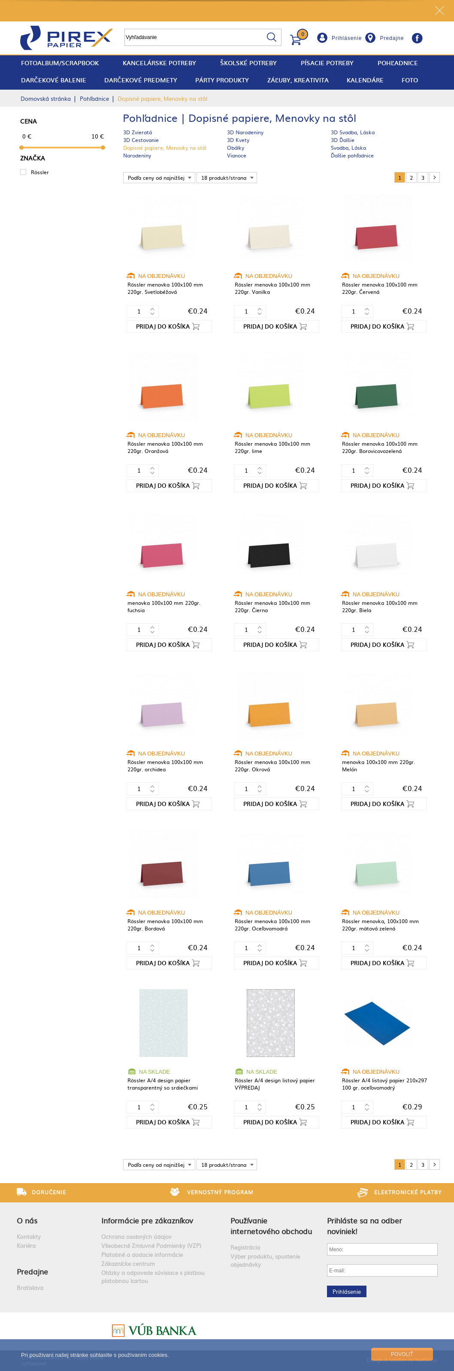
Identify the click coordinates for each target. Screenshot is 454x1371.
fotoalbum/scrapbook (60, 62)
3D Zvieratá (137, 132)
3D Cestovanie (141, 140)
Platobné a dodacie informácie (142, 1254)
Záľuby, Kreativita (298, 80)
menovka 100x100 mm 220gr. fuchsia (163, 606)
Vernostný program (220, 1192)
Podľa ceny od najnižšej (156, 177)
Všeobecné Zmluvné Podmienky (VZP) (151, 1245)
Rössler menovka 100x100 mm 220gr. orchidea (165, 765)
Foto (410, 80)
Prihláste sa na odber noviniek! (364, 1225)
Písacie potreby (327, 62)
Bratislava (30, 1287)
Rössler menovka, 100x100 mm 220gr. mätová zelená (380, 924)
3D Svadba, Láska (353, 132)
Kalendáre (365, 80)
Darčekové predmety (140, 80)
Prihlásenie (347, 38)
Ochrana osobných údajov (136, 1236)
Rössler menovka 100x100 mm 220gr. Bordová (165, 924)
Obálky (235, 147)
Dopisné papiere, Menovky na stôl (164, 147)
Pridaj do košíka (163, 326)
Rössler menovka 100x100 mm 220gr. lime (272, 447)
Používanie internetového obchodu (271, 1225)
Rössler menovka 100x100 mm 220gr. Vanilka (272, 288)
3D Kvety (238, 140)
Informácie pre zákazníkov (147, 1220)
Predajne (392, 38)
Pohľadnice (398, 62)
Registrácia (245, 1247)
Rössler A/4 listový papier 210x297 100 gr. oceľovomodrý (384, 1083)
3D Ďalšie (342, 140)
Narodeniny (137, 155)
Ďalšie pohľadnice (352, 155)
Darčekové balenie (53, 80)
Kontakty (29, 1236)
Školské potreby (248, 62)
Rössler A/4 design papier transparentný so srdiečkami (162, 1083)
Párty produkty (222, 80)
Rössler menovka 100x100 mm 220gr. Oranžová (165, 447)
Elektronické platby (408, 1192)
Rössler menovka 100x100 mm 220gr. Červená (380, 288)
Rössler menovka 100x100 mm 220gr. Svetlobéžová (165, 288)
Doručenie (49, 1192)
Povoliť (402, 1354)
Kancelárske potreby (159, 62)
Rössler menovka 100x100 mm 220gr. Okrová (272, 765)
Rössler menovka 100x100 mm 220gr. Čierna (272, 606)
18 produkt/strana (223, 177)
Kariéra (26, 1245)
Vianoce (236, 155)
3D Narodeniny (245, 132)
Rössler (40, 172)
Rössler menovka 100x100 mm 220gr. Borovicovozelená (380, 447)
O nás (27, 1220)
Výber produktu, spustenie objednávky (265, 1260)
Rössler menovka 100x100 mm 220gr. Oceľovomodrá (272, 924)
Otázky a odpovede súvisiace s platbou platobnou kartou (153, 1276)
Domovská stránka (46, 98)
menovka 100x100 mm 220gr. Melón (378, 765)
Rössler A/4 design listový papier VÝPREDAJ (275, 1083)
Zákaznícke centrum (128, 1263)
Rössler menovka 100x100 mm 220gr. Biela (380, 606)
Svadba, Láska (348, 147)
